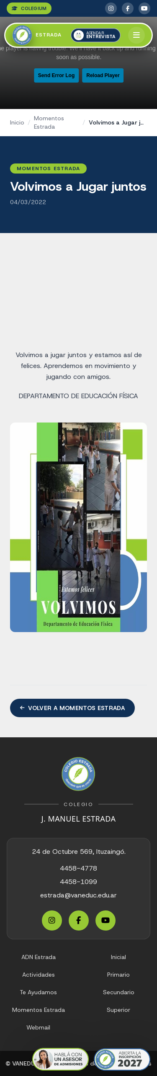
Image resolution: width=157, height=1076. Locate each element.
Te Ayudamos (38, 992)
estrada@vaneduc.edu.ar (78, 895)
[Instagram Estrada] (111, 8)
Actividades (38, 974)
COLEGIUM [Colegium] (29, 8)
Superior (118, 1010)
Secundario (118, 992)
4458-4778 (78, 868)
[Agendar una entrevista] (96, 35)
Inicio (17, 122)
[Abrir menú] (136, 35)
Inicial (118, 957)
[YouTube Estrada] (144, 8)
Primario (118, 974)
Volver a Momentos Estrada (72, 708)
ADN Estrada (38, 957)
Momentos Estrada (49, 122)
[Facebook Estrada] (128, 8)
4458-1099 (78, 881)
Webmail (38, 1027)
